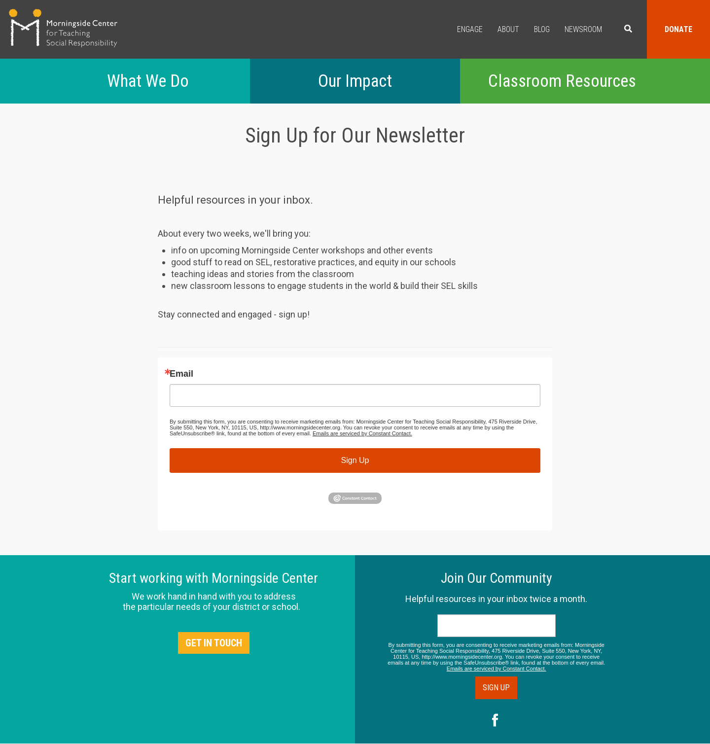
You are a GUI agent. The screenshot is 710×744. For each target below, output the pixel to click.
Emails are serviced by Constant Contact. (362, 433)
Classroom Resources (562, 81)
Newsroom (583, 29)
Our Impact (355, 81)
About (508, 29)
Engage (470, 29)
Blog (542, 29)
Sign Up (355, 460)
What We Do (148, 81)
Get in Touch (213, 643)
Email (181, 373)
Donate (678, 29)
